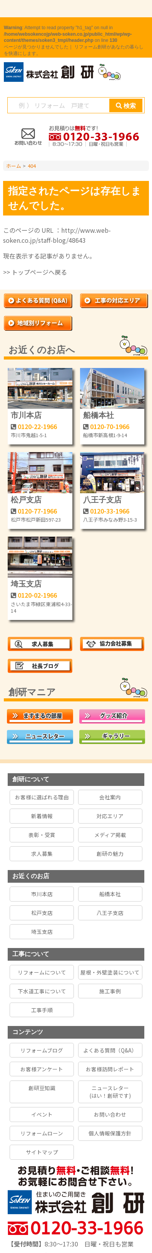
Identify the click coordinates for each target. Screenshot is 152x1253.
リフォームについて (42, 972)
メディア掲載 (110, 835)
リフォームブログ (41, 1050)
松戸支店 (26, 500)
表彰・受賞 (41, 835)
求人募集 (42, 853)
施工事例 (110, 991)
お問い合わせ (110, 1114)
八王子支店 (102, 500)
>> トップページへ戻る (35, 272)
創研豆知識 (41, 1088)
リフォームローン (41, 1133)
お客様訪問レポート (110, 1069)
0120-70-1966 (109, 426)
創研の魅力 (110, 853)
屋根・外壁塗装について (110, 972)
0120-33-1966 (109, 510)
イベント (42, 1114)
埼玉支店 (26, 584)
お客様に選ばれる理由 (42, 797)
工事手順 (42, 1010)
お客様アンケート (41, 1069)
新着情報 (42, 816)
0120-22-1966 (37, 426)
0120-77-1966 (37, 510)
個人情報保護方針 (110, 1133)
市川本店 (26, 415)
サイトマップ (42, 1152)
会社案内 (110, 797)
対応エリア (110, 816)
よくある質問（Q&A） (110, 1050)
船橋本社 (98, 415)
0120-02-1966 (37, 595)
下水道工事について (42, 991)
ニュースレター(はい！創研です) (110, 1091)
